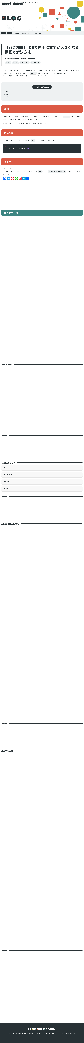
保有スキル (37, 1033)
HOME (3, 33)
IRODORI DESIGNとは (12, 1033)
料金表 (43, 1033)
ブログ (52, 1033)
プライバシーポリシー (60, 1033)
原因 (6, 91)
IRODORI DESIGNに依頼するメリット (26, 1033)
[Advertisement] (40, 192)
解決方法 (7, 94)
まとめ (6, 97)
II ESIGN (12, 4)
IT (4, 468)
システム (6, 482)
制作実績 (48, 1033)
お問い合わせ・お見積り (71, 1033)
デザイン (6, 489)
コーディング (8, 475)
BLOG (9, 33)
